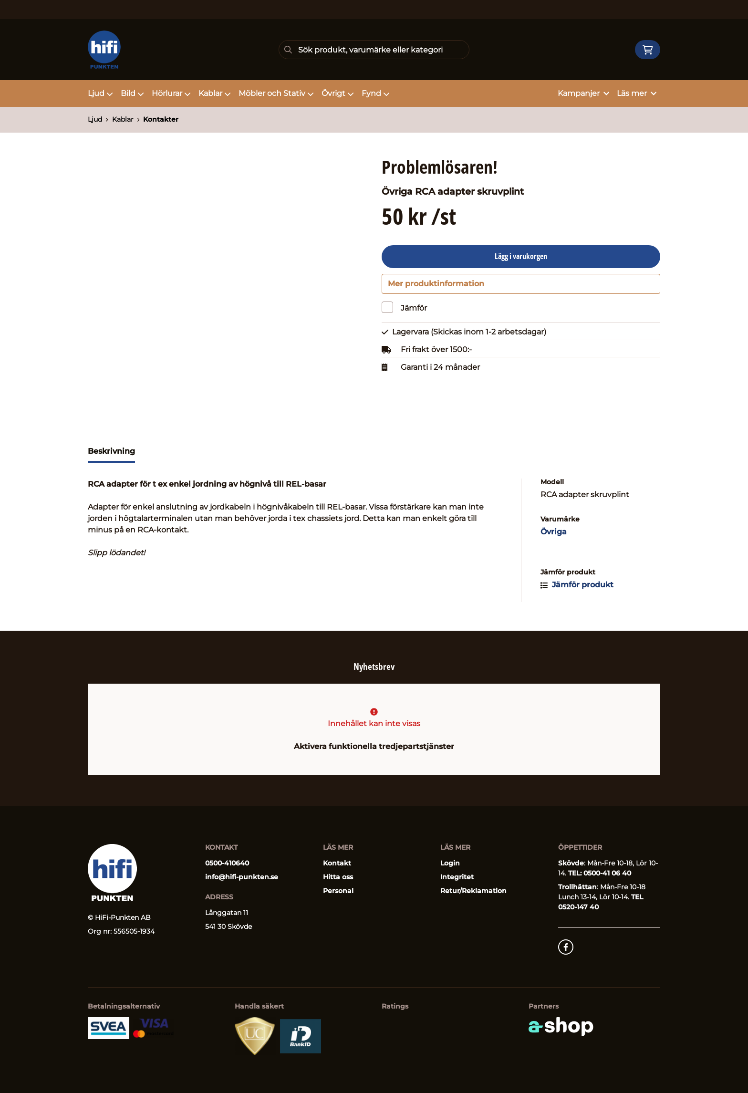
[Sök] (374, 49)
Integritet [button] (457, 877)
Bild (132, 93)
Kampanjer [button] (583, 93)
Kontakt (337, 863)
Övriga (553, 536)
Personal (338, 890)
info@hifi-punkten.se (241, 877)
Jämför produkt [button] (576, 589)
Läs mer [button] (636, 93)
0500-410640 (227, 863)
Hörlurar (171, 93)
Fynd (376, 93)
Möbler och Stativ (276, 93)
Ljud (100, 93)
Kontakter (160, 119)
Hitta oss (338, 877)
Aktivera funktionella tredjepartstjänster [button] (374, 746)
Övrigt (338, 93)
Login (450, 863)
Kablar (214, 93)
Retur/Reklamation (473, 890)
